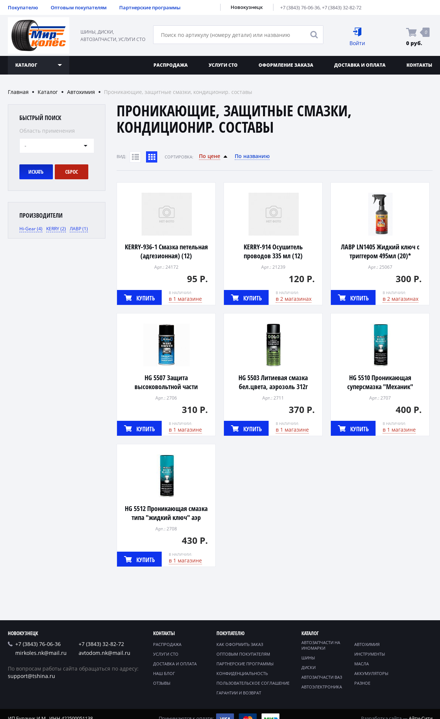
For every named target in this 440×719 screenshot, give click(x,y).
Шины (308, 657)
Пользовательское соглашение (252, 683)
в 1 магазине (185, 298)
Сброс (71, 171)
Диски (308, 667)
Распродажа (170, 65)
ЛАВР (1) (79, 229)
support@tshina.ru (31, 675)
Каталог (48, 91)
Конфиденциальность (242, 673)
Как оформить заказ (239, 644)
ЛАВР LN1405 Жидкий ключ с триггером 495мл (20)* (380, 251)
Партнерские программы (150, 7)
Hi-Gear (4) (30, 229)
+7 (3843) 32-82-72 (341, 7)
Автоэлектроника (321, 687)
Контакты (164, 633)
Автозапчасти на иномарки (320, 645)
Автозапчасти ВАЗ (321, 677)
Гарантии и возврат (238, 693)
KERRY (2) (56, 229)
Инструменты (369, 654)
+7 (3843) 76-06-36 (300, 7)
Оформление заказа (286, 65)
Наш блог (164, 673)
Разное (362, 683)
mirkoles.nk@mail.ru (41, 652)
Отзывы (161, 683)
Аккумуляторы (371, 673)
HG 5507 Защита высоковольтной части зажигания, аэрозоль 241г (166, 386)
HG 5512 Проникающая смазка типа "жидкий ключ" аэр (166, 513)
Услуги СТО (223, 65)
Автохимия (81, 91)
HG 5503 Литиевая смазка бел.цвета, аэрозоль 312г (273, 382)
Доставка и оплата (360, 65)
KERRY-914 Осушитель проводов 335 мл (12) (273, 251)
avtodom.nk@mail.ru (104, 652)
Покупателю (23, 7)
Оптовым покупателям (79, 7)
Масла (361, 663)
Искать (36, 171)
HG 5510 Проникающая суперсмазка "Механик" (380, 382)
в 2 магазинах (293, 298)
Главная (18, 91)
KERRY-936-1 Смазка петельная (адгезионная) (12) (166, 251)
